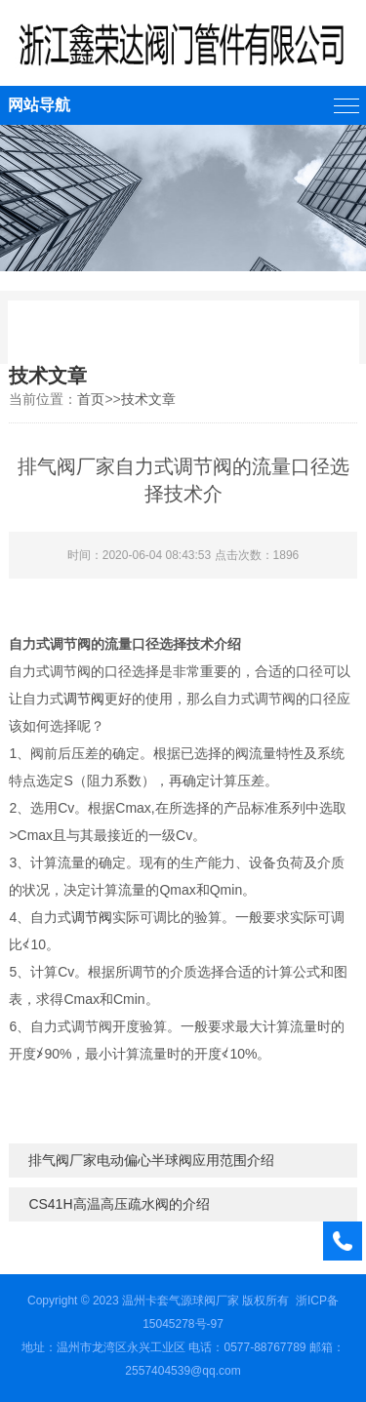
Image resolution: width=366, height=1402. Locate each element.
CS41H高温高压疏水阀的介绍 (118, 1204)
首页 (90, 399)
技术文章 (148, 399)
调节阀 (83, 698)
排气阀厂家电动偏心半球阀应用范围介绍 (151, 1160)
